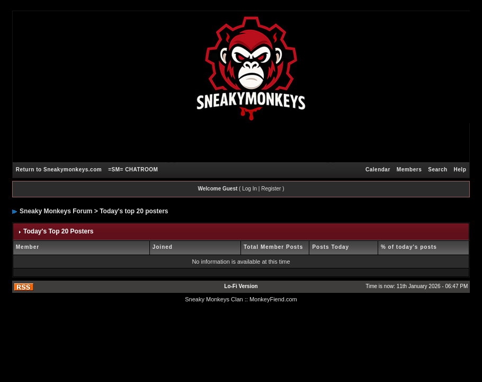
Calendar (377, 169)
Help (460, 169)
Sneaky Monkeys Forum (56, 211)
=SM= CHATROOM (133, 169)
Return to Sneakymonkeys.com (59, 169)
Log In (249, 189)
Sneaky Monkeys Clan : (215, 299)
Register (271, 189)
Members (409, 169)
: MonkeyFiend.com (271, 299)
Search (437, 169)
